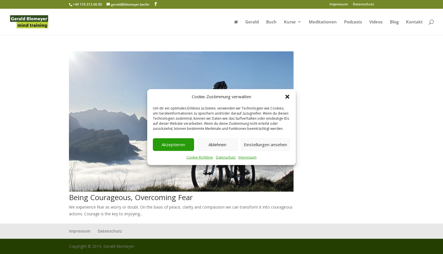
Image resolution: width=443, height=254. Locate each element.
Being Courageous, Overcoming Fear (131, 197)
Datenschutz (226, 157)
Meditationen (323, 22)
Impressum (247, 157)
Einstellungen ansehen (265, 144)
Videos (376, 22)
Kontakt (414, 22)
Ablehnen (217, 144)
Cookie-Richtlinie (199, 157)
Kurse (290, 22)
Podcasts (353, 22)
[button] (287, 97)
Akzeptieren (173, 144)
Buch (271, 22)
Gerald (252, 22)
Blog (394, 22)
